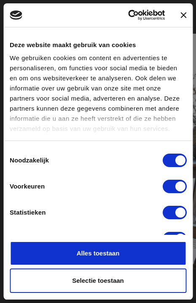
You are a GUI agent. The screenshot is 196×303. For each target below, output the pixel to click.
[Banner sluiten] (183, 15)
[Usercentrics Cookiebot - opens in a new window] (128, 15)
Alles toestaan (98, 253)
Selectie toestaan (98, 280)
